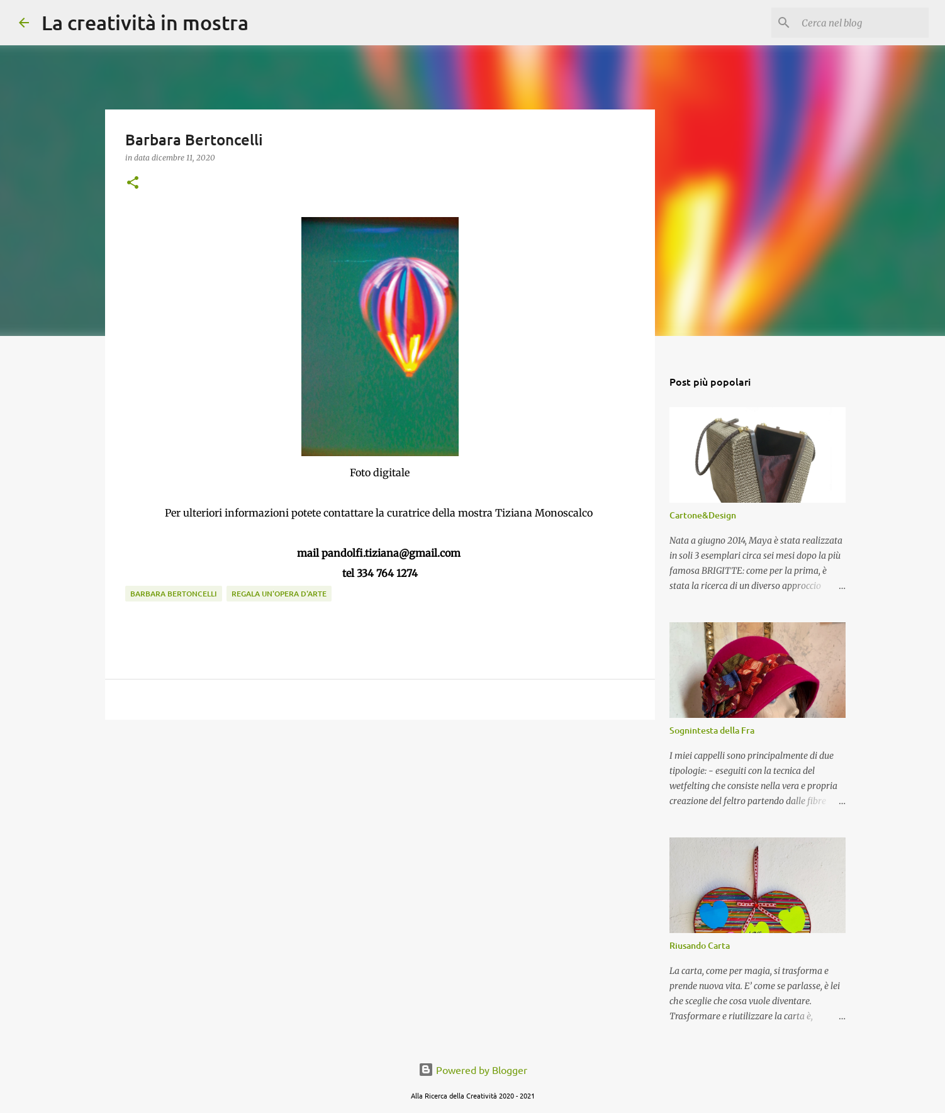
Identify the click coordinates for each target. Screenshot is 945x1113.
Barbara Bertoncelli (173, 593)
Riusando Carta (699, 945)
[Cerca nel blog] (863, 23)
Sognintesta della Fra (711, 730)
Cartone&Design (702, 515)
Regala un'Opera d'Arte (279, 593)
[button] (132, 183)
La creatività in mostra (145, 22)
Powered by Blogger (472, 1069)
